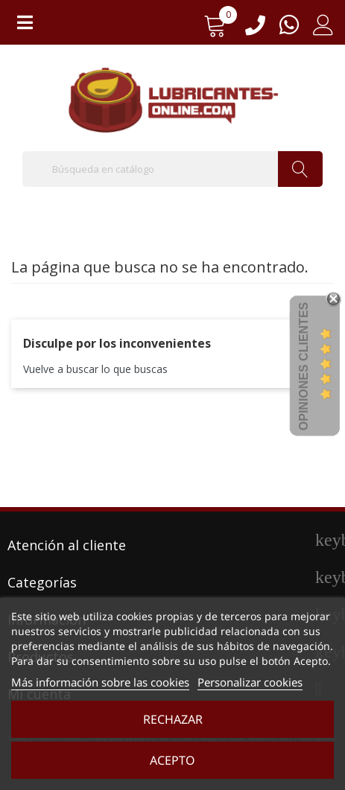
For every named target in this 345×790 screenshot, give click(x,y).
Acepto (172, 760)
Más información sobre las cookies (100, 682)
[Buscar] (172, 169)
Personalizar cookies (250, 682)
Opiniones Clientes (303, 366)
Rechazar (173, 719)
